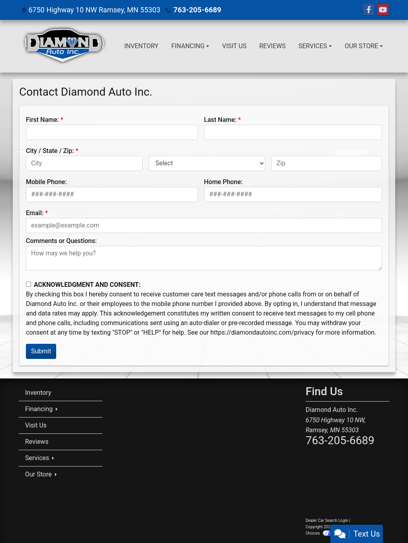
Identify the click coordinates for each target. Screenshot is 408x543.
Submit (41, 351)
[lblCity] (84, 163)
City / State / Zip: (50, 151)
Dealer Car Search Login (327, 520)
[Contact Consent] (28, 284)
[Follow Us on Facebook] (368, 10)
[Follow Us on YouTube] (382, 10)
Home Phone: (223, 182)
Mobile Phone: (46, 182)
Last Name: (220, 119)
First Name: (42, 119)
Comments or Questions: (61, 241)
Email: (34, 213)
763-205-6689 (196, 10)
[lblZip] (326, 163)
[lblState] (207, 163)
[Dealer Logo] (64, 46)
